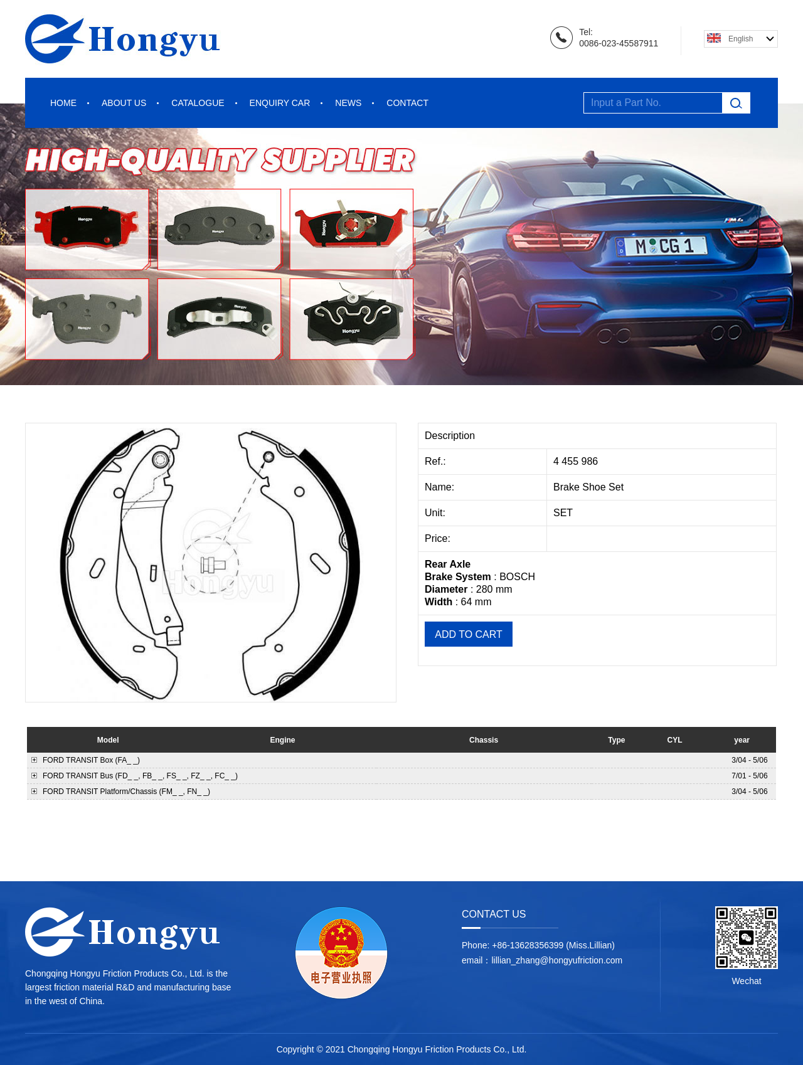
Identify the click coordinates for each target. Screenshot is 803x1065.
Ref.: (437, 461)
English (740, 38)
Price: (439, 538)
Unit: (436, 512)
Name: (441, 487)
